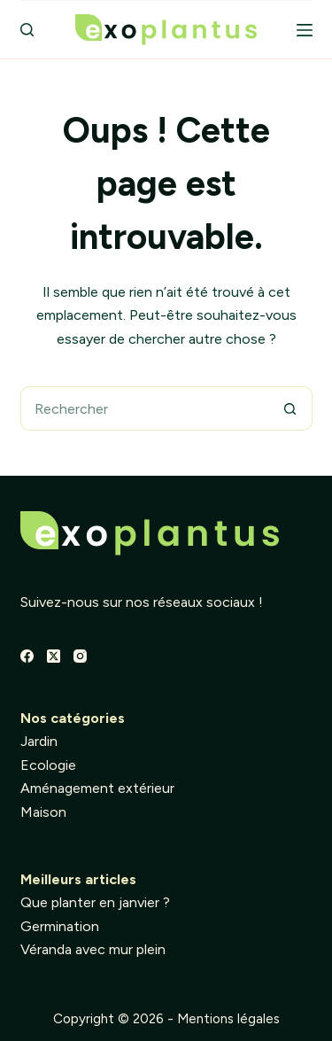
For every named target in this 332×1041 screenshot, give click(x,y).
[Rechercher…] (144, 408)
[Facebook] (27, 656)
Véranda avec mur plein (93, 949)
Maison (43, 812)
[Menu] (305, 30)
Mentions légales (228, 1019)
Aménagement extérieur (97, 788)
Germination (59, 926)
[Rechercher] (27, 29)
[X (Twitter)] (53, 656)
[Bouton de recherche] (290, 408)
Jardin (39, 741)
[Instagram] (80, 656)
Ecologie (48, 765)
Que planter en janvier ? (95, 902)
